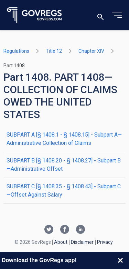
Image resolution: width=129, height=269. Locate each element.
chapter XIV (91, 51)
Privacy (105, 242)
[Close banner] (120, 260)
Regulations (16, 51)
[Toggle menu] (117, 15)
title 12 (54, 51)
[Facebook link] (64, 230)
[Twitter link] (48, 230)
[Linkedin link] (80, 230)
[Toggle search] (100, 15)
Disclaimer (82, 242)
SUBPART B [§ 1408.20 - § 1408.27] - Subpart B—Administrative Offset (64, 164)
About (60, 242)
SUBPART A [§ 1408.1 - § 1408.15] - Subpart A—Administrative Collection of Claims (64, 138)
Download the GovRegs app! (39, 260)
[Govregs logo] (34, 15)
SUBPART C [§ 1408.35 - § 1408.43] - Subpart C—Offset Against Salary (64, 190)
